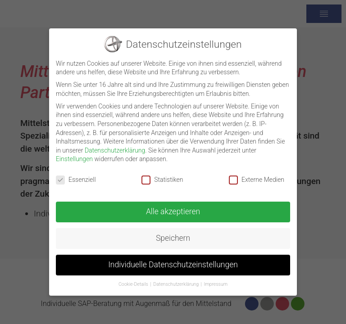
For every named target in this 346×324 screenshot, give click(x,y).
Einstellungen (74, 154)
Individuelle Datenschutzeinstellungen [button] (173, 260)
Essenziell (76, 175)
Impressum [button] (216, 280)
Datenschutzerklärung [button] (176, 280)
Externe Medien (256, 175)
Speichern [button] (173, 233)
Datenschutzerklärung (115, 145)
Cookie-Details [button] (133, 280)
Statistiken (162, 175)
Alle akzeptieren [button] (173, 207)
